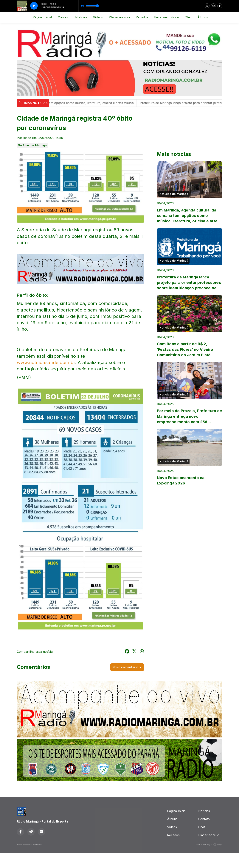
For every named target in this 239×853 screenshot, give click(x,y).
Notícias (81, 17)
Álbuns (202, 17)
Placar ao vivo (119, 17)
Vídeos (98, 17)
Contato (63, 17)
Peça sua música (166, 17)
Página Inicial (42, 17)
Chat (188, 17)
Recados (142, 17)
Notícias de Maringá (32, 145)
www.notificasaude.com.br (46, 362)
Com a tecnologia (209, 844)
